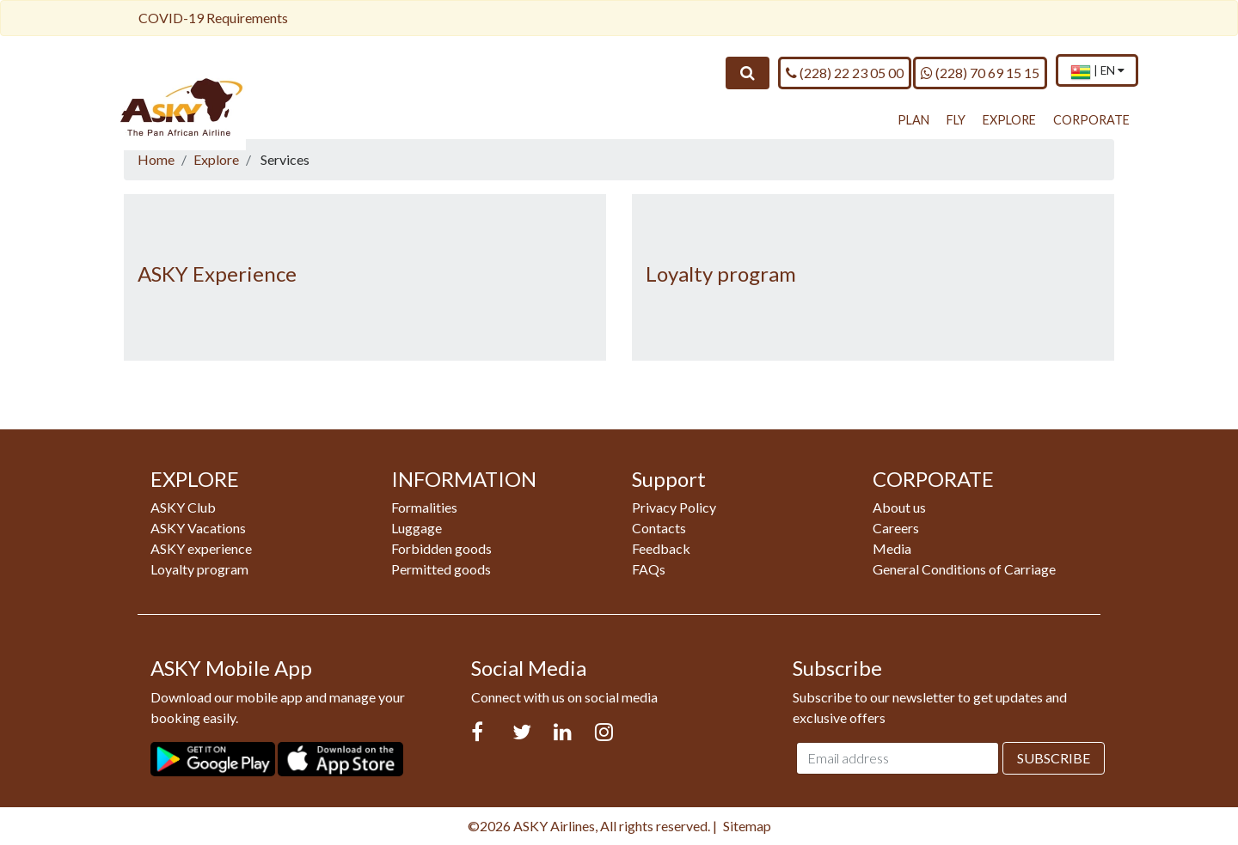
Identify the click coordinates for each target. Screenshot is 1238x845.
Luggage (416, 528)
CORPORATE (1091, 119)
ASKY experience (201, 548)
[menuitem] (1097, 71)
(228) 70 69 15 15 (980, 72)
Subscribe (1053, 758)
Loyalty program (721, 273)
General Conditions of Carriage (964, 569)
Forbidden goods (441, 548)
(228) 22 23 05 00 (845, 72)
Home (156, 159)
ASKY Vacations (198, 528)
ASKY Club (183, 507)
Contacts (659, 528)
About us (899, 507)
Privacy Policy (674, 507)
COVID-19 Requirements (213, 17)
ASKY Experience (217, 273)
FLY (956, 119)
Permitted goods (441, 569)
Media (892, 548)
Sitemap (747, 826)
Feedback (661, 548)
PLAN (913, 119)
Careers (896, 528)
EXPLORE (1009, 119)
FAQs (648, 569)
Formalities (424, 507)
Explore (216, 159)
